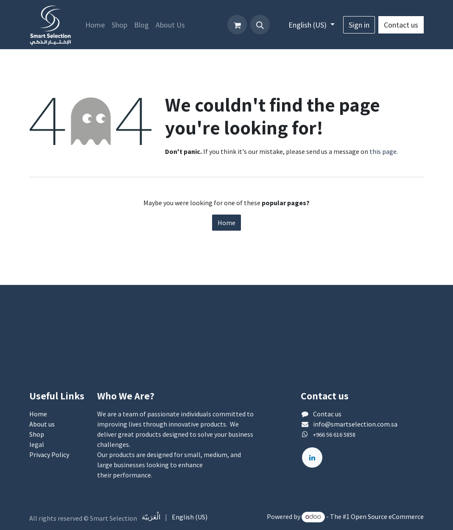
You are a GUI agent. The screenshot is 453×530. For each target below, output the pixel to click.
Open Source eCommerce (387, 516)
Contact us (401, 25)
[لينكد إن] (312, 457)
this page (383, 151)
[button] (260, 24)
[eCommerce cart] (237, 24)
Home (226, 222)
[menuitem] (95, 25)
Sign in (359, 25)
